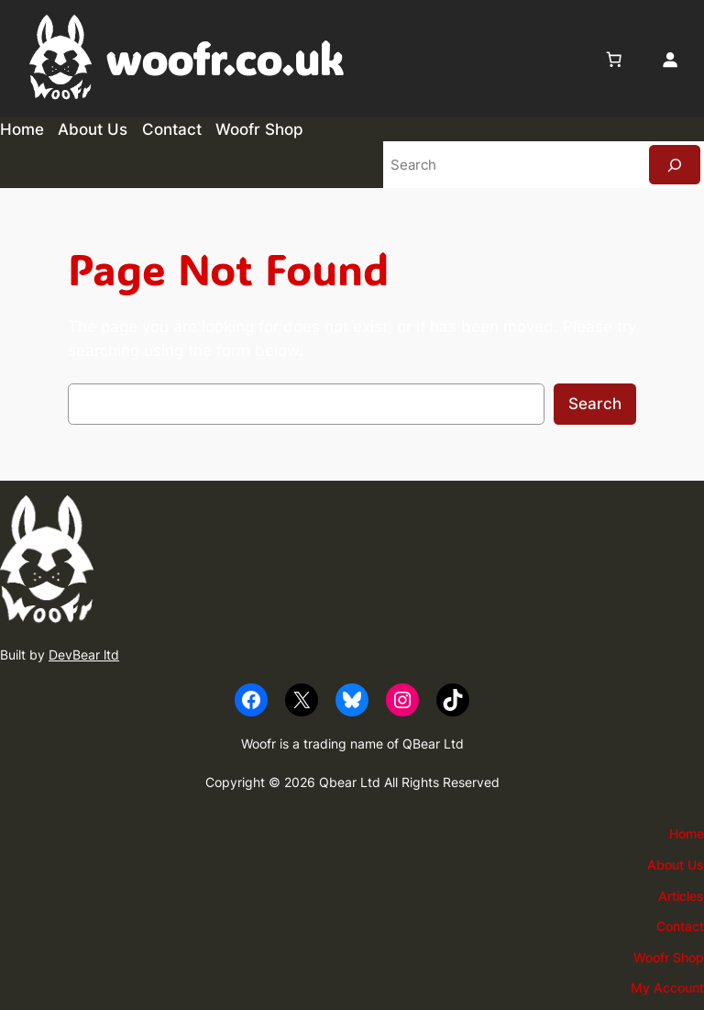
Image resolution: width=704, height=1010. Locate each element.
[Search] (674, 164)
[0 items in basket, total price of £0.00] (614, 58)
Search (595, 403)
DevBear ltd (84, 654)
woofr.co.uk (224, 58)
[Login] (670, 58)
